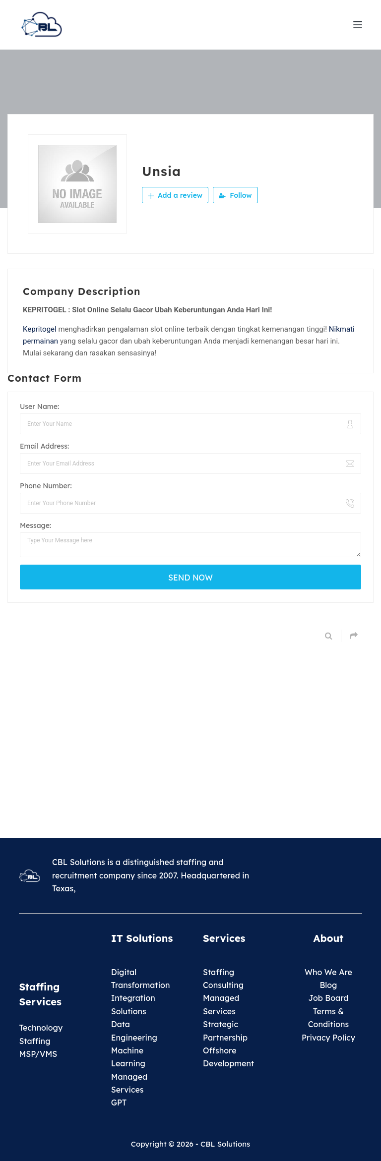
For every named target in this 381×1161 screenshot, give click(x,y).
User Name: (39, 406)
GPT (119, 1102)
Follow (235, 195)
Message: (35, 525)
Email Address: (44, 446)
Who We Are (328, 972)
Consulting (223, 985)
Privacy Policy (328, 1038)
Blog (328, 985)
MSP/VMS (38, 1054)
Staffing (218, 972)
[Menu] (357, 24)
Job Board (328, 998)
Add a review (175, 195)
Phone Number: (46, 485)
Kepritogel (40, 329)
